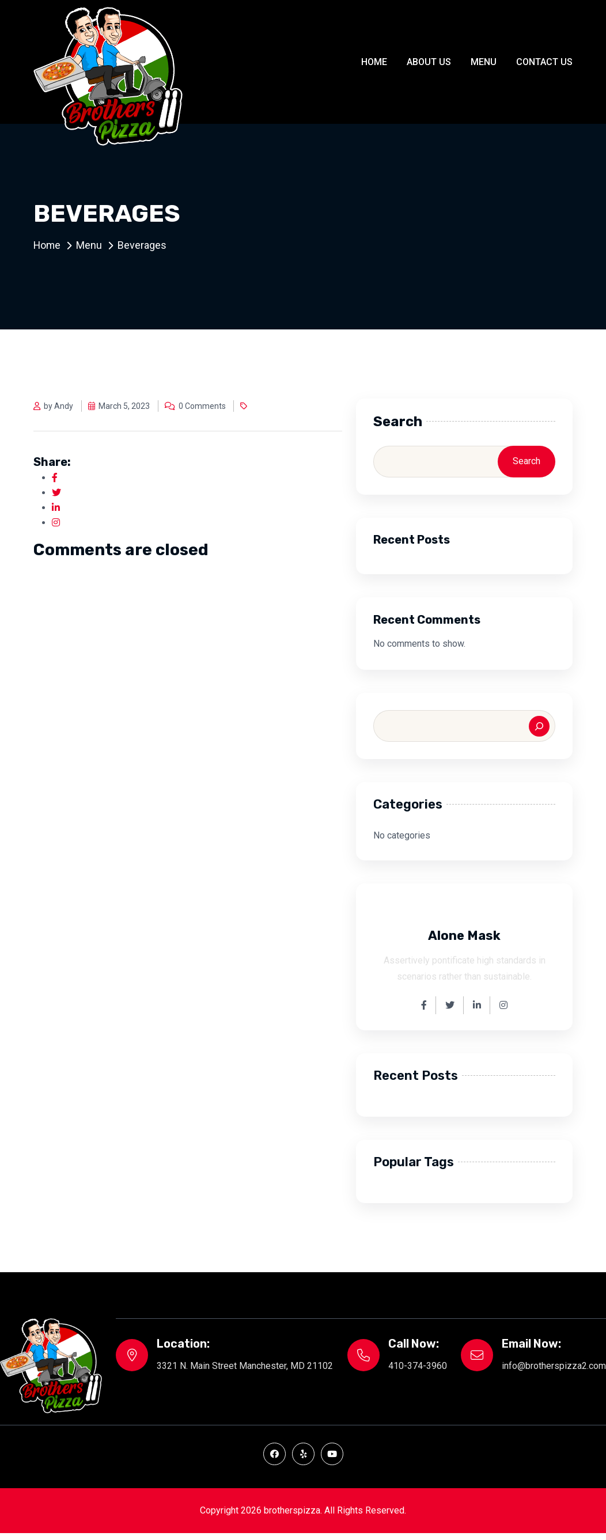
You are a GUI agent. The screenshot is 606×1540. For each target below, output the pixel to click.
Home (374, 61)
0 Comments (195, 406)
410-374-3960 (417, 1365)
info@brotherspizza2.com (554, 1365)
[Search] (539, 726)
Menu (484, 61)
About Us (429, 61)
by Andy (53, 406)
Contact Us (544, 61)
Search (397, 421)
